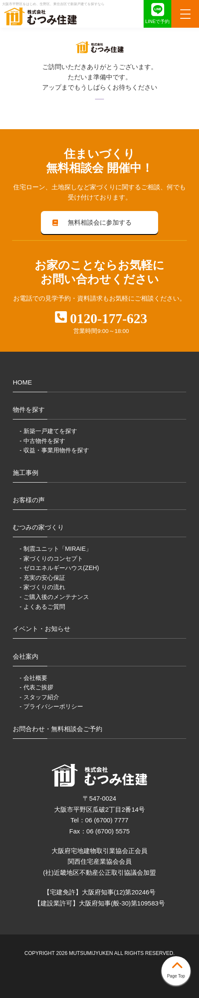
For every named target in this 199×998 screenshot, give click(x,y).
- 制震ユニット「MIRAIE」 (56, 548)
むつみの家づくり (38, 527)
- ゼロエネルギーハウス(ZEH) (59, 567)
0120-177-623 (108, 318)
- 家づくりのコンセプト (51, 558)
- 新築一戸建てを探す (48, 431)
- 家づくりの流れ (42, 587)
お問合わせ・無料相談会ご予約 (57, 728)
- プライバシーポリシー (51, 706)
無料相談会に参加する (91, 222)
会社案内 (25, 656)
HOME (22, 382)
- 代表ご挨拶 (36, 687)
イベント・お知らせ (41, 628)
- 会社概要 (33, 677)
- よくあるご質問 (42, 606)
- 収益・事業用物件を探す (54, 450)
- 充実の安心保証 (42, 577)
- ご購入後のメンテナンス (54, 596)
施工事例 (25, 472)
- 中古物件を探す (42, 440)
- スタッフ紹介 (39, 697)
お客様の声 (29, 499)
